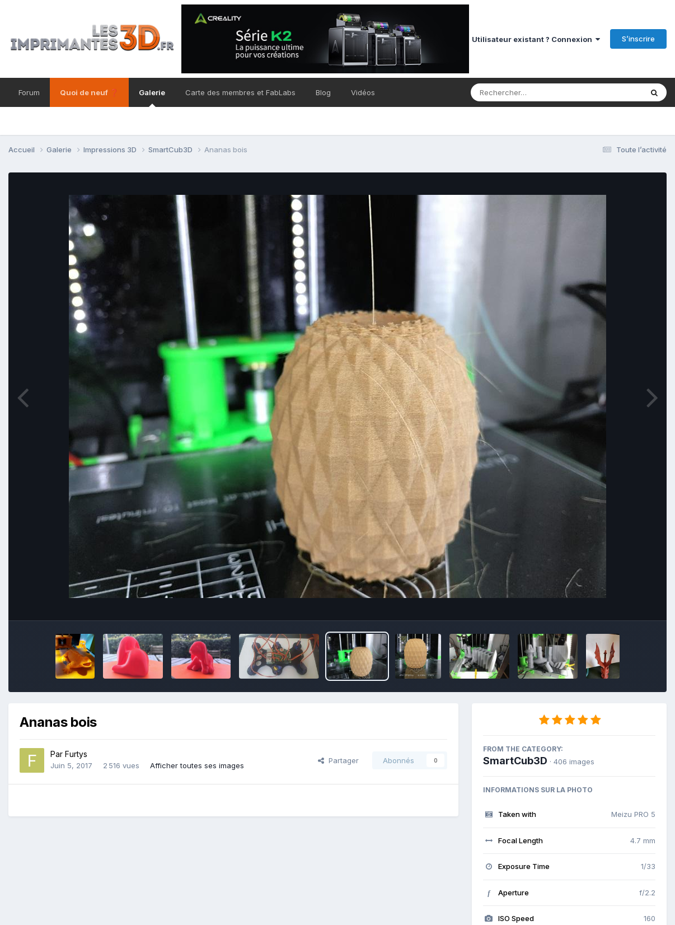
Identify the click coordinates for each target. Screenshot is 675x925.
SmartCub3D (515, 761)
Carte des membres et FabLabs (240, 92)
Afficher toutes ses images (197, 765)
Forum (29, 92)
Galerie (152, 97)
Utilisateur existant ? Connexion (536, 39)
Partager (338, 760)
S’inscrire (638, 38)
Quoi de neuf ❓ (89, 92)
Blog (323, 92)
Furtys (76, 754)
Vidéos (363, 92)
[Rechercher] (524, 92)
